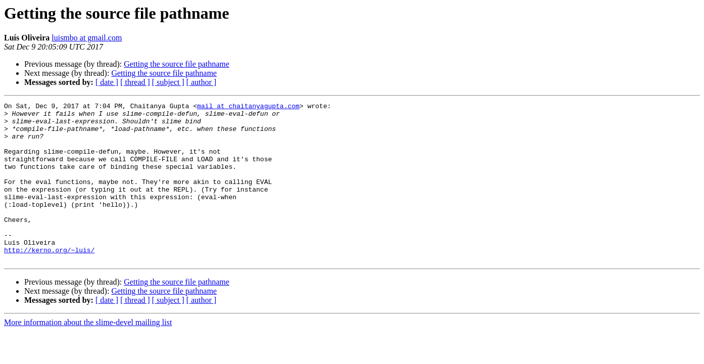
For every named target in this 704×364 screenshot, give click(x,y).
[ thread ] (135, 82)
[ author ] (201, 82)
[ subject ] (168, 82)
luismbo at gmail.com (87, 37)
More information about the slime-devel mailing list (88, 354)
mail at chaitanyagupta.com (248, 107)
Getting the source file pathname (176, 64)
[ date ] (106, 82)
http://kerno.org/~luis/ (49, 280)
